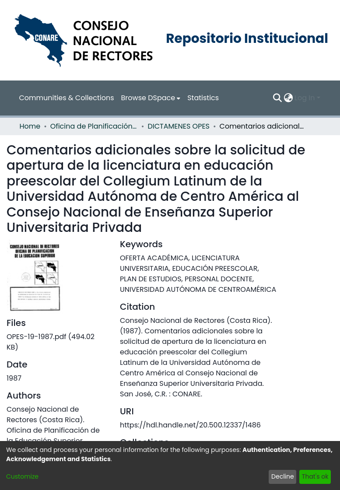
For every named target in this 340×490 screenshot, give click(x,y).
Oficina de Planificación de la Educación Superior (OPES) (94, 126)
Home (30, 126)
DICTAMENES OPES (178, 126)
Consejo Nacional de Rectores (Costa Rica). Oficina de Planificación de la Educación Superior (53, 425)
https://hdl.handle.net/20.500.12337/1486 (190, 425)
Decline (282, 476)
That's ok (315, 476)
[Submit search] (277, 98)
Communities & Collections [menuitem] (66, 98)
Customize (22, 476)
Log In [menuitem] (304, 98)
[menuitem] (151, 98)
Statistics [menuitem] (203, 98)
